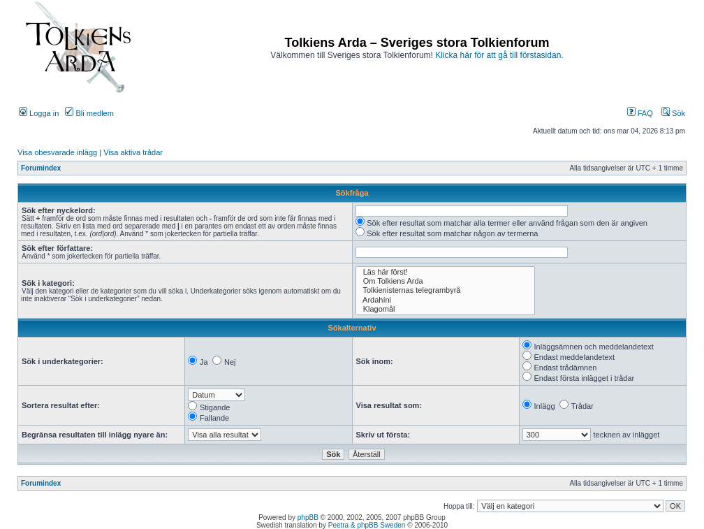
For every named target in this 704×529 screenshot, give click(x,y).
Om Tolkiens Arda (445, 281)
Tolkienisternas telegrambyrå (445, 290)
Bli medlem (89, 113)
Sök (673, 113)
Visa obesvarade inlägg (57, 152)
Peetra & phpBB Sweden (367, 525)
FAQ (640, 113)
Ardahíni (445, 300)
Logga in (39, 113)
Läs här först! (445, 272)
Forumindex (41, 168)
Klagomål (445, 309)
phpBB (308, 517)
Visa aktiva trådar (133, 152)
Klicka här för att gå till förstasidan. (499, 55)
